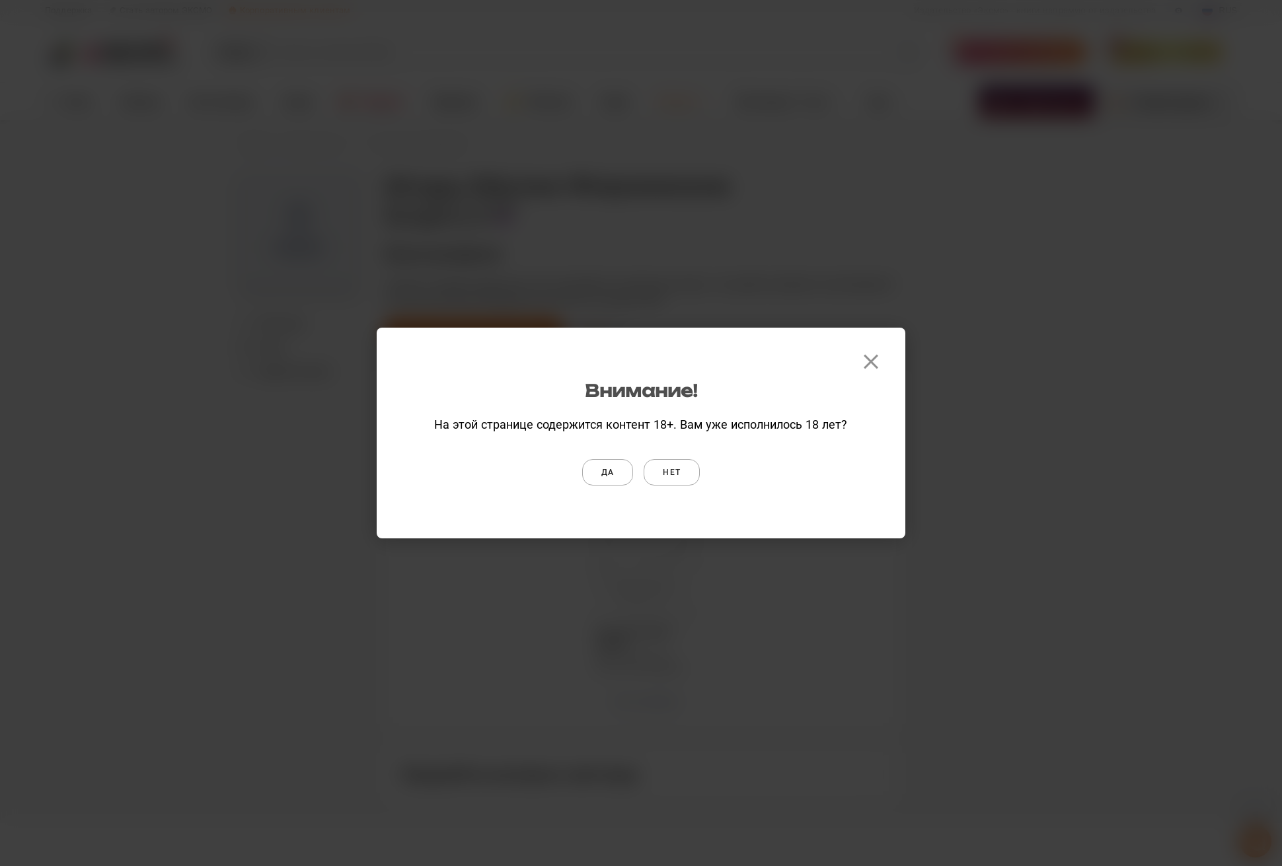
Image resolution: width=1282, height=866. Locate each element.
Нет (672, 472)
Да (607, 472)
